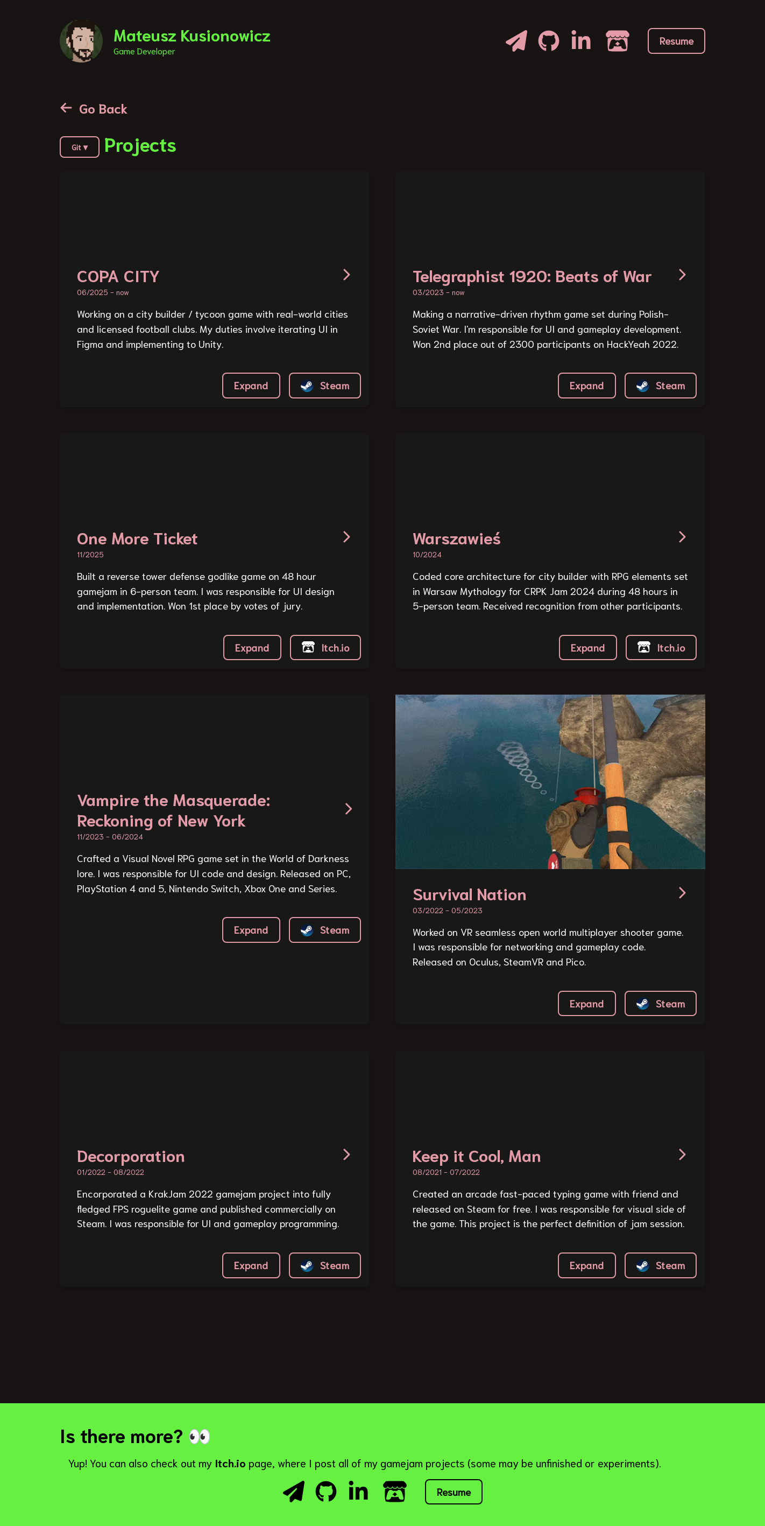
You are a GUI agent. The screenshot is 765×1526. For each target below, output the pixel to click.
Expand (251, 385)
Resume (676, 40)
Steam (325, 385)
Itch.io (325, 647)
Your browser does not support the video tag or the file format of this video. (140, 211)
